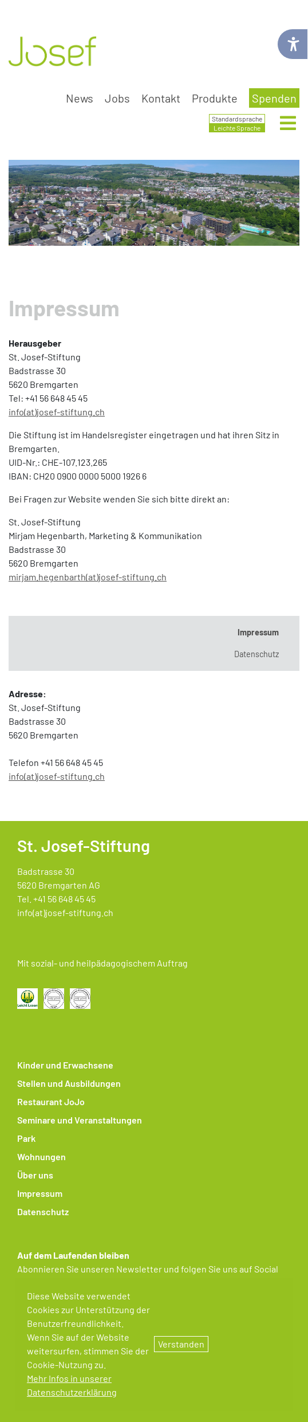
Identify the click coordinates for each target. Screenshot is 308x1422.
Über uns (35, 1174)
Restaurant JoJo (51, 1101)
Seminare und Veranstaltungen (79, 1119)
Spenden (274, 98)
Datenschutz (43, 1211)
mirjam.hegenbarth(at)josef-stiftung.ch (88, 576)
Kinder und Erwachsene (65, 1064)
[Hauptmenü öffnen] (288, 123)
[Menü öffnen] (288, 126)
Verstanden (181, 1343)
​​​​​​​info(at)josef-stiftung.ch (57, 776)
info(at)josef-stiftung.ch (57, 411)
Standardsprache (237, 119)
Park (26, 1138)
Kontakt (160, 98)
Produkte (215, 98)
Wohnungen (41, 1156)
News (79, 98)
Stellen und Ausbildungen (69, 1083)
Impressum (39, 1193)
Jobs (117, 98)
